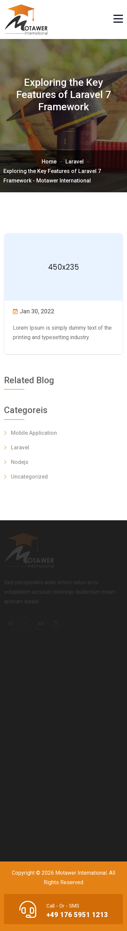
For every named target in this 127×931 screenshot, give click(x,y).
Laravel (74, 161)
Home (49, 161)
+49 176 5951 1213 (77, 915)
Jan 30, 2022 (33, 311)
